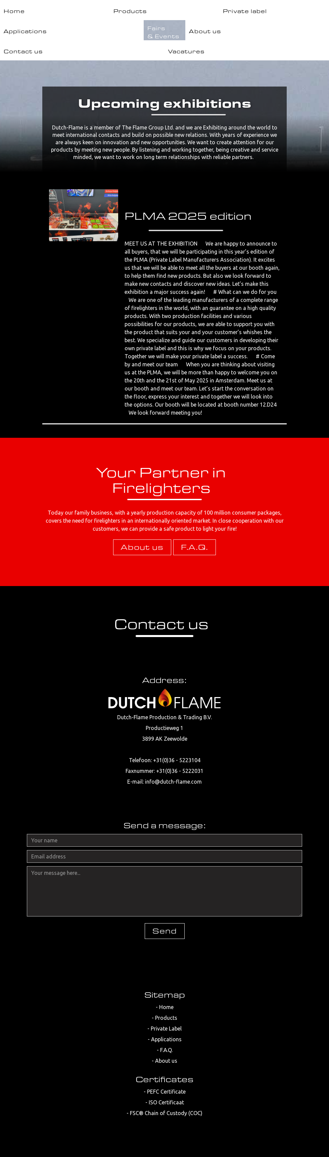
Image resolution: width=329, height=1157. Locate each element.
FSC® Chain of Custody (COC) (166, 1113)
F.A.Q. (194, 547)
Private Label (166, 1028)
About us (142, 547)
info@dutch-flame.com (173, 782)
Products (166, 1018)
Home (166, 1007)
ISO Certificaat (166, 1102)
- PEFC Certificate (165, 1092)
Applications (166, 1039)
